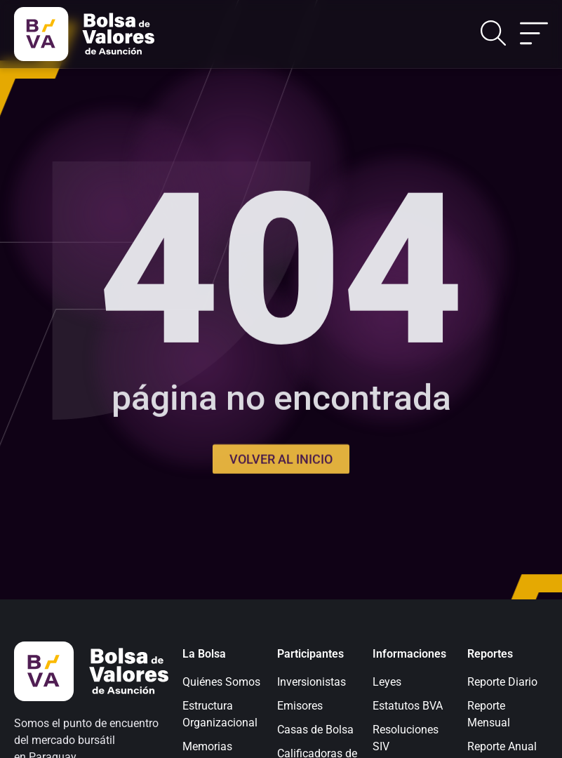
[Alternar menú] (534, 34)
